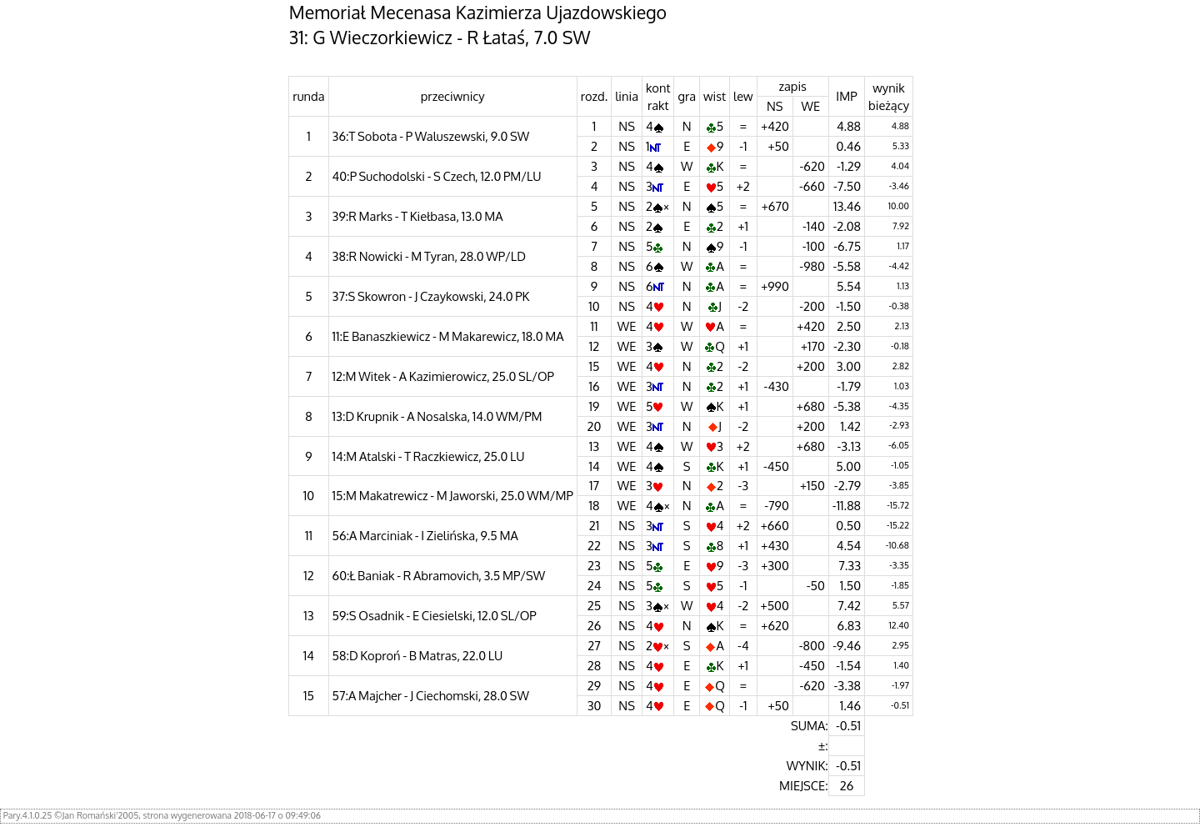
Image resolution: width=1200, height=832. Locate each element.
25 (594, 605)
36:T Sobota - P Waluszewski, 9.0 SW (431, 135)
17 (594, 485)
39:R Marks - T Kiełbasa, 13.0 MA (417, 215)
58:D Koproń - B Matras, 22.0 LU (417, 655)
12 (594, 345)
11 (594, 325)
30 (595, 705)
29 (594, 685)
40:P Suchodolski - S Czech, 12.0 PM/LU (437, 175)
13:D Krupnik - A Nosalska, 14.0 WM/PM (437, 416)
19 (594, 405)
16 (594, 385)
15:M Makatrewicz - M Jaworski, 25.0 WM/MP (452, 495)
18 (594, 505)
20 (595, 426)
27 (594, 645)
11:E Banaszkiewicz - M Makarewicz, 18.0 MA (448, 335)
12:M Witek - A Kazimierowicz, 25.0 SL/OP (443, 375)
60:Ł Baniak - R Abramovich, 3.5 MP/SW (439, 575)
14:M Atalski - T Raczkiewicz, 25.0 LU (428, 456)
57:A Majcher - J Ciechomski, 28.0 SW (430, 695)
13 (594, 446)
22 (594, 545)
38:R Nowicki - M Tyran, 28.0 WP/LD (429, 255)
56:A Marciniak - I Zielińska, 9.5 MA (425, 535)
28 (594, 665)
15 (594, 365)
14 (593, 466)
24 (595, 585)
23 (594, 565)
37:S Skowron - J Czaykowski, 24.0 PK (431, 295)
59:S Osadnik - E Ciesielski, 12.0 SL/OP (434, 615)
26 (595, 625)
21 (594, 525)
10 (593, 305)
